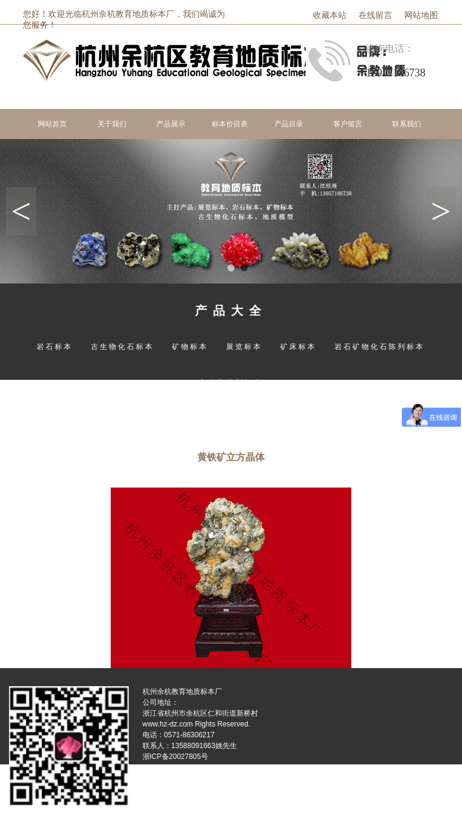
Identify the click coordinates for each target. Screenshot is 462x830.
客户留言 (347, 124)
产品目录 (288, 124)
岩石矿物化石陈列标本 (379, 346)
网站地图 (421, 15)
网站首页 (52, 124)
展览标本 (244, 346)
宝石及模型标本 (230, 383)
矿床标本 (298, 346)
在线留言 (375, 15)
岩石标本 (55, 346)
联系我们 (406, 124)
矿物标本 (190, 346)
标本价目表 (230, 124)
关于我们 (111, 124)
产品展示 (170, 124)
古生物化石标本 (122, 346)
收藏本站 (329, 15)
